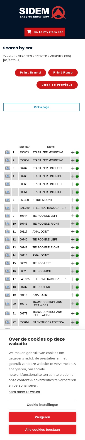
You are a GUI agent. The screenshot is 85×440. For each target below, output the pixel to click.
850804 (24, 160)
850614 (24, 322)
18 (14, 287)
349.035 (24, 279)
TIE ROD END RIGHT (45, 223)
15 (14, 263)
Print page (63, 72)
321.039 (24, 207)
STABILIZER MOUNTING (47, 152)
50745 (23, 223)
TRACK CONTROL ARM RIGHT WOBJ (47, 313)
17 (14, 279)
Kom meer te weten (24, 391)
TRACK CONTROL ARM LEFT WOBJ (47, 304)
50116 (23, 295)
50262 (23, 168)
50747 (23, 247)
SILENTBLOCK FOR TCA (48, 322)
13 (14, 247)
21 (14, 313)
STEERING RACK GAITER (49, 207)
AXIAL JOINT (40, 231)
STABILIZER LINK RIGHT (48, 176)
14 (14, 255)
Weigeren (42, 417)
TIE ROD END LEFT (44, 215)
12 (14, 239)
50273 (23, 313)
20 (14, 303)
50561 (23, 192)
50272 (23, 303)
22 (14, 322)
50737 (23, 287)
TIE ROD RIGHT (42, 271)
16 (14, 271)
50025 (23, 271)
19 (14, 295)
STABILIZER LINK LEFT (47, 168)
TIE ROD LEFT (41, 263)
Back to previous (57, 85)
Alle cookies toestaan (42, 429)
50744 (23, 215)
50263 (23, 176)
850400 (24, 200)
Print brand (30, 72)
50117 (23, 231)
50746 (23, 239)
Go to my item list (45, 32)
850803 (24, 152)
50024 (23, 263)
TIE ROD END (41, 287)
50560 (23, 184)
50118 (23, 255)
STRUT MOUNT (42, 200)
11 (14, 231)
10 (14, 223)
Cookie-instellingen (42, 405)
